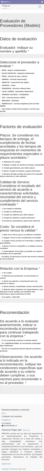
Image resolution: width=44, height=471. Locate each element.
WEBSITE (5, 2)
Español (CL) (6, 464)
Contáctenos (6, 420)
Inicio (3, 413)
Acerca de (26, 430)
